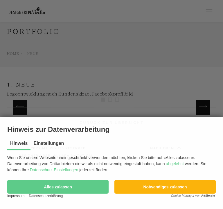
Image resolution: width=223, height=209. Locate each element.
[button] (58, 187)
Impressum (15, 196)
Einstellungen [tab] (48, 143)
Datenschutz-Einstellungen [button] (54, 169)
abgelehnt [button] (175, 163)
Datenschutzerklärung (46, 196)
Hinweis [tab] (19, 143)
